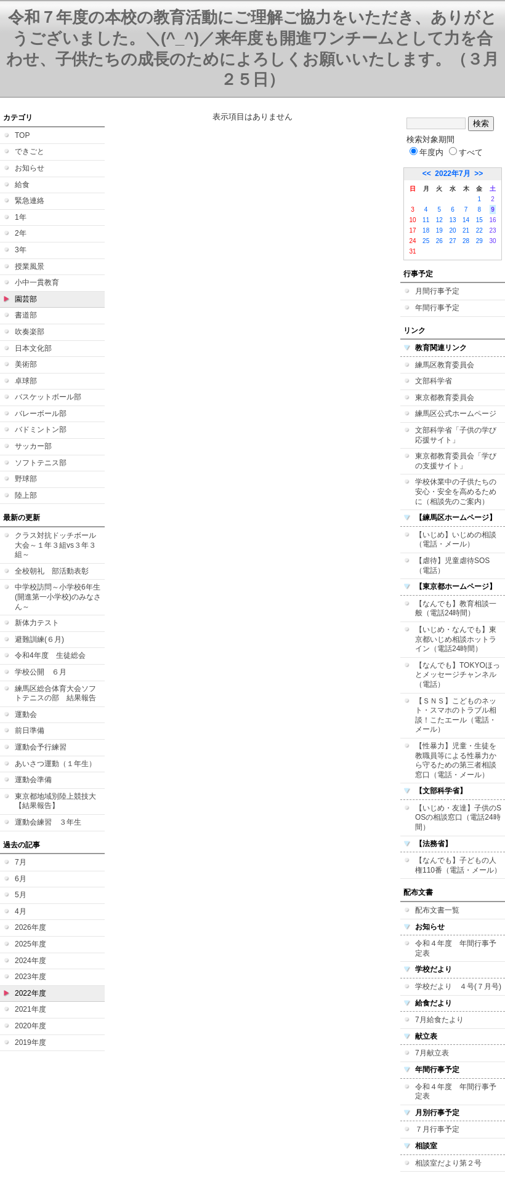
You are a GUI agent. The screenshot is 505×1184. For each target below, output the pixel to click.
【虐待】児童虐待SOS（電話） (452, 565)
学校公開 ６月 (41, 672)
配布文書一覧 (437, 910)
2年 (20, 233)
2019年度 (30, 1042)
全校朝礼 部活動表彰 (52, 571)
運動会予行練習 (41, 747)
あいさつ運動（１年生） (55, 763)
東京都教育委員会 (444, 397)
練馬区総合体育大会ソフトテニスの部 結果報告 (55, 693)
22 (479, 230)
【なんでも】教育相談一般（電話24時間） (455, 608)
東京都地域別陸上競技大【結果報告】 (55, 801)
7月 (20, 862)
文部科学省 (433, 381)
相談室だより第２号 (448, 1163)
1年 (20, 217)
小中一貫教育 (37, 282)
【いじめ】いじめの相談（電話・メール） (455, 539)
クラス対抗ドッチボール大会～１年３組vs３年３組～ (55, 545)
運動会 (26, 714)
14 (466, 220)
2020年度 (30, 1026)
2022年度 (30, 993)
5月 (20, 894)
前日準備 (29, 730)
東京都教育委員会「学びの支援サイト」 (455, 461)
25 (425, 241)
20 (452, 230)
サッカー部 (33, 446)
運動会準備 (33, 779)
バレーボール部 (41, 413)
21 (466, 230)
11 (425, 220)
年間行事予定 (437, 307)
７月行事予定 (437, 1129)
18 (425, 230)
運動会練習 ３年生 (48, 822)
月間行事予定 (437, 291)
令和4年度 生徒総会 (50, 655)
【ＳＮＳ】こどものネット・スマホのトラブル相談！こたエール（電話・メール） (455, 715)
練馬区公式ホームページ (455, 413)
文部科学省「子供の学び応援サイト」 (455, 435)
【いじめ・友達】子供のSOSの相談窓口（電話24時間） (458, 817)
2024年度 (30, 960)
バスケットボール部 (48, 397)
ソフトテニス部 (41, 462)
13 (452, 220)
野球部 (26, 478)
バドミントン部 (41, 429)
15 (479, 220)
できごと (29, 151)
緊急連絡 (29, 200)
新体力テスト (37, 622)
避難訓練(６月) (39, 639)
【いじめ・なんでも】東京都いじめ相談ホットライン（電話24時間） (455, 639)
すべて (466, 152)
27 (452, 241)
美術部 (26, 364)
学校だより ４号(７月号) (458, 986)
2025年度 (30, 944)
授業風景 (29, 266)
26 (439, 241)
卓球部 (26, 381)
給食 (22, 184)
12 (439, 220)
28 (466, 241)
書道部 (26, 315)
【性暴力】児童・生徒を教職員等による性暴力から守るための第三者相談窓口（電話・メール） (455, 760)
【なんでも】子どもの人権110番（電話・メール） (458, 865)
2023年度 (30, 976)
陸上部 (26, 495)
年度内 (426, 152)
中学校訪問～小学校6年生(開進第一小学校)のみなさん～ (58, 596)
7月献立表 (432, 1053)
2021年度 (30, 1009)
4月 (20, 911)
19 (439, 230)
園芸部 (26, 299)
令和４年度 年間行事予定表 (455, 948)
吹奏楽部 (29, 331)
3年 (20, 250)
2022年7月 (452, 173)
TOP (22, 135)
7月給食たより (439, 1019)
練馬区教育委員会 (444, 365)
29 (479, 241)
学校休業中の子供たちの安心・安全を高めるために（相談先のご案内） (455, 491)
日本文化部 (33, 348)
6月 (20, 878)
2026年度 (30, 927)
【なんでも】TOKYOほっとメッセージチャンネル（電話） (457, 675)
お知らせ (29, 168)
